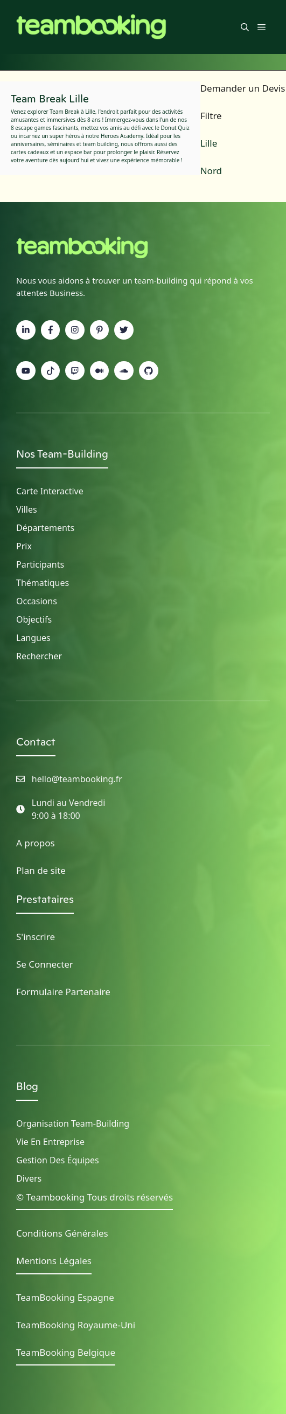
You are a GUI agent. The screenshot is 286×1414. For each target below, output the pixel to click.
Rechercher (39, 656)
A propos (35, 843)
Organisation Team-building (72, 1123)
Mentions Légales (54, 1260)
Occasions (36, 601)
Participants (40, 564)
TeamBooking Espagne (65, 1297)
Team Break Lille (50, 98)
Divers (28, 1178)
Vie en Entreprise (50, 1142)
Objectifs (34, 619)
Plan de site (41, 870)
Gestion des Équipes (57, 1160)
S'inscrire (35, 936)
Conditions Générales (62, 1233)
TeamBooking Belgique (65, 1352)
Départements (45, 528)
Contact (35, 741)
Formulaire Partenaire (63, 991)
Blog (27, 1086)
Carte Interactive (49, 491)
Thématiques (42, 583)
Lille (209, 143)
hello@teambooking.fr (77, 779)
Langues (33, 638)
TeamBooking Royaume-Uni (75, 1325)
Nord (211, 170)
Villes (26, 509)
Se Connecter (44, 964)
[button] (244, 27)
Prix (24, 546)
